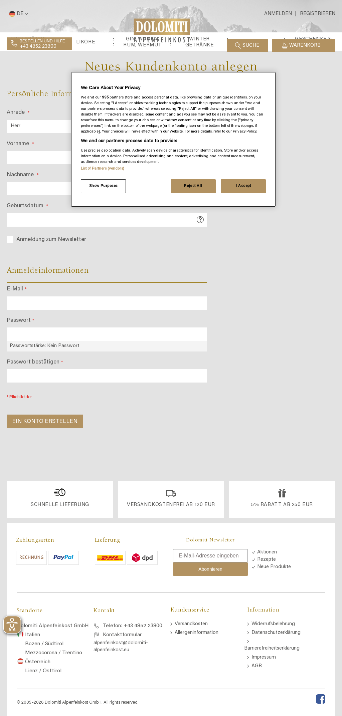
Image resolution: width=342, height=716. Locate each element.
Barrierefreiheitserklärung (272, 648)
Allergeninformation (196, 632)
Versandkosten (191, 624)
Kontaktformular (122, 635)
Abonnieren (210, 569)
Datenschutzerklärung (276, 632)
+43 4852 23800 (38, 46)
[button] (17, 14)
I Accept (243, 186)
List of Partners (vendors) (102, 169)
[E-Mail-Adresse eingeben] (210, 555)
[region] (173, 139)
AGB (256, 666)
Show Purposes (103, 186)
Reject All (193, 186)
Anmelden (278, 13)
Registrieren (317, 13)
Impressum (263, 657)
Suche (250, 45)
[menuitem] (28, 76)
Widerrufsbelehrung (273, 624)
